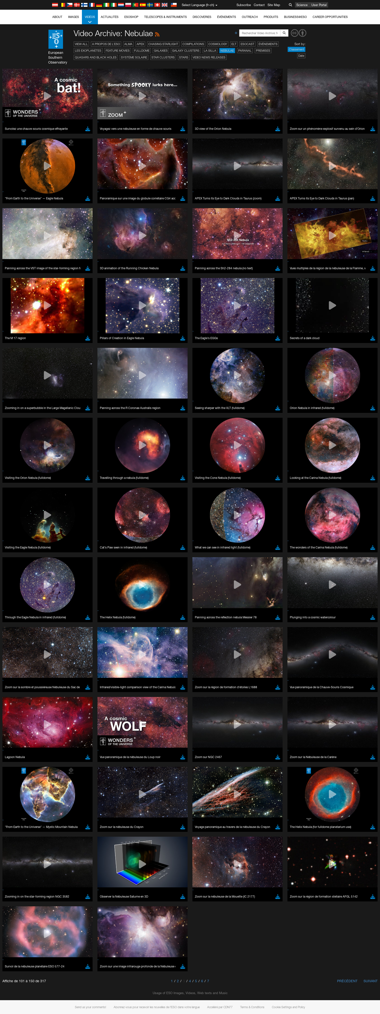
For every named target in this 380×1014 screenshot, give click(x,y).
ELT (233, 44)
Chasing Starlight (163, 44)
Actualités (110, 17)
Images (73, 17)
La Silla (210, 50)
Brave (57, 639)
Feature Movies (118, 50)
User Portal (319, 5)
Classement (296, 49)
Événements (226, 17)
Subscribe (244, 5)
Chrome (58, 644)
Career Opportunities (330, 17)
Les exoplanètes (88, 50)
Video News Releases (209, 57)
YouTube (49, 555)
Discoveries (202, 17)
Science (302, 5)
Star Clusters (163, 57)
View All (81, 44)
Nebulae (227, 50)
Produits (271, 17)
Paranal (245, 50)
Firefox (57, 653)
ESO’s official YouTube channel (152, 555)
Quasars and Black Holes (96, 57)
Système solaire (134, 57)
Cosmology (217, 44)
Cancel (77, 729)
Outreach (250, 17)
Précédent (347, 981)
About (57, 17)
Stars (183, 57)
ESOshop (131, 17)
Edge (56, 648)
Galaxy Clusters (185, 50)
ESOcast (247, 44)
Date (301, 55)
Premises (263, 50)
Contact (259, 5)
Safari (56, 657)
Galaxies (161, 50)
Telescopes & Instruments (165, 17)
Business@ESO (295, 17)
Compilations (193, 44)
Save (53, 729)
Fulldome (142, 50)
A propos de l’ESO (106, 44)
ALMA (128, 44)
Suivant (371, 981)
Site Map (274, 5)
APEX (140, 44)
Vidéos (90, 19)
